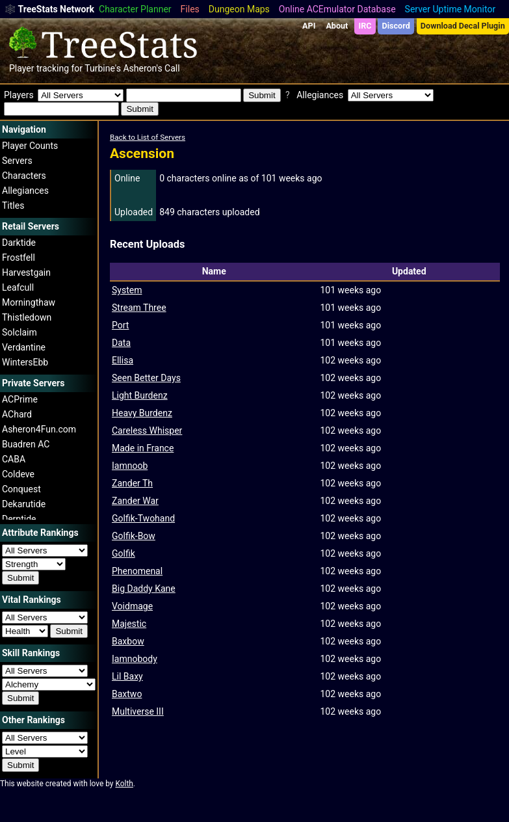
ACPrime (20, 399)
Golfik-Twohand (143, 518)
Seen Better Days (146, 378)
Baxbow (128, 641)
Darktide (19, 242)
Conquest (21, 489)
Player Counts (30, 145)
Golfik (123, 553)
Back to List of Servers (147, 137)
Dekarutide (24, 504)
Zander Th (132, 483)
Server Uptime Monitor (450, 9)
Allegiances (25, 190)
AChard (17, 414)
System (127, 290)
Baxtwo (127, 694)
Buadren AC (25, 444)
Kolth (124, 783)
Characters (24, 175)
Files (190, 9)
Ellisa (122, 360)
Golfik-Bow (133, 536)
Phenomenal (137, 571)
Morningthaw (28, 302)
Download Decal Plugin (463, 26)
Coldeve (18, 474)
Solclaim (19, 332)
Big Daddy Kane (144, 588)
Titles (13, 205)
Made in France (143, 448)
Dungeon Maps (239, 9)
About (337, 26)
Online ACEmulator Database (337, 9)
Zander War (135, 501)
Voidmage (132, 606)
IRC (364, 26)
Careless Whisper (147, 430)
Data (121, 343)
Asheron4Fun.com (39, 429)
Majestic (129, 623)
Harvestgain (26, 272)
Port (120, 325)
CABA (13, 459)
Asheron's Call (151, 68)
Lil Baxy (127, 676)
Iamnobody (134, 659)
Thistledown (26, 317)
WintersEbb (25, 362)
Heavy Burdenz (142, 413)
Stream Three (139, 307)
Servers (17, 160)
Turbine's (103, 68)
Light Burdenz (140, 395)
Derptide (19, 519)
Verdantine (24, 347)
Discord (396, 26)
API (308, 26)
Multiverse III (138, 711)
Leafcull (18, 287)
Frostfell (18, 257)
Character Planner (135, 9)
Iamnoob (130, 465)
